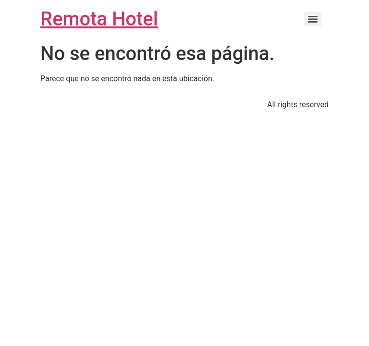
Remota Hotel (99, 19)
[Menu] (312, 19)
